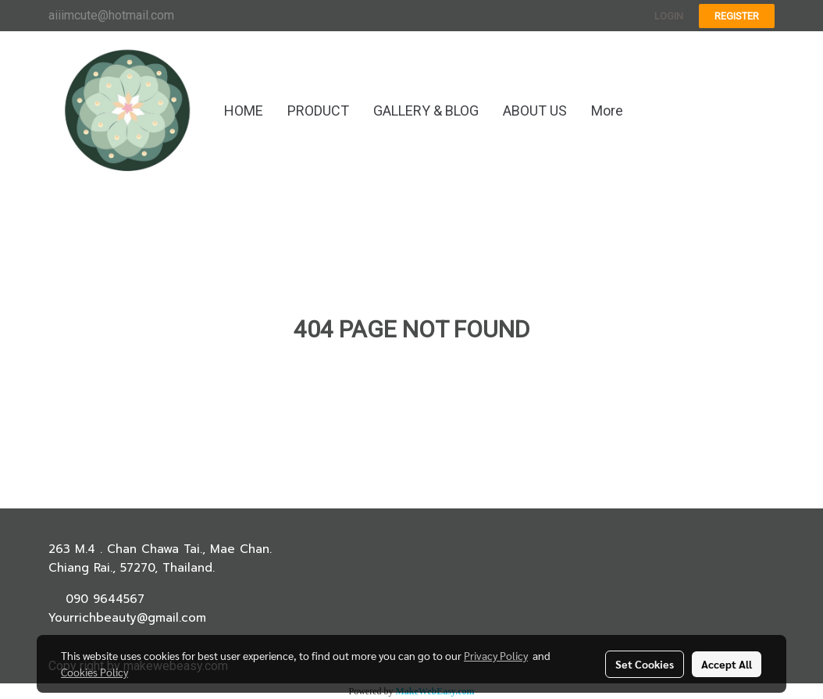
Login (668, 16)
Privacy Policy (496, 655)
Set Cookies (644, 664)
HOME (243, 110)
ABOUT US (535, 110)
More (607, 110)
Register (736, 16)
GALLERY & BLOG (426, 110)
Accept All (726, 664)
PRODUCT (318, 110)
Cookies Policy (94, 672)
